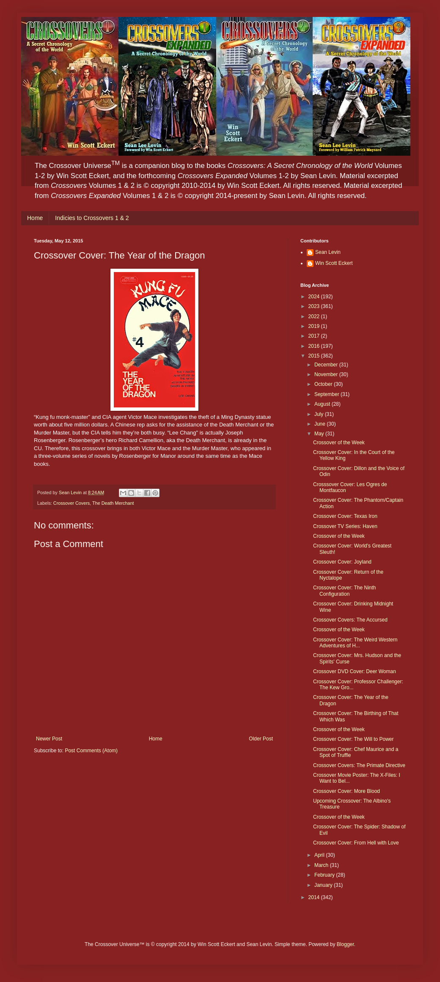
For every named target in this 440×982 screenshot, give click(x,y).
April (320, 855)
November (326, 374)
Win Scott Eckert (334, 263)
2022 (314, 316)
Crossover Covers (71, 503)
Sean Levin (328, 252)
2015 (314, 356)
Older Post (261, 739)
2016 (314, 346)
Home (35, 218)
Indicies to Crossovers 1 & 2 (92, 218)
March (322, 865)
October (324, 384)
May (319, 434)
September (327, 394)
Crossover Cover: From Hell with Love (356, 843)
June (320, 424)
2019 (314, 326)
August (323, 404)
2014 (314, 897)
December (326, 365)
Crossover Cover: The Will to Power (353, 739)
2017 (314, 336)
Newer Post (49, 739)
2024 (314, 297)
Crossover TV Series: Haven (345, 526)
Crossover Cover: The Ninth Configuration (344, 591)
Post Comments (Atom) (91, 751)
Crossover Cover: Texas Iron (345, 516)
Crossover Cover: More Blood (346, 791)
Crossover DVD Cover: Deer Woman (354, 671)
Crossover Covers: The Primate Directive (359, 765)
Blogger (345, 944)
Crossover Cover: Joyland (342, 562)
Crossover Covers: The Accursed (350, 620)
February (325, 875)
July (319, 414)
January (324, 885)
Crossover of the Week (339, 443)
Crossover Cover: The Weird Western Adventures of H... (355, 643)
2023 (314, 306)
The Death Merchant (113, 503)
